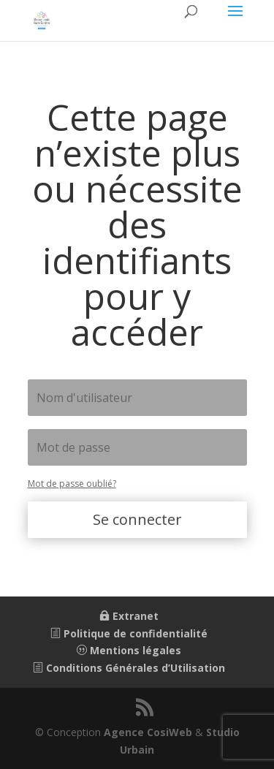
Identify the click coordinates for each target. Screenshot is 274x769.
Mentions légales (129, 650)
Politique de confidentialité (129, 633)
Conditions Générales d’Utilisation (129, 668)
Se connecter (137, 519)
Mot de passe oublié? (72, 483)
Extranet (129, 616)
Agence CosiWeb (148, 732)
